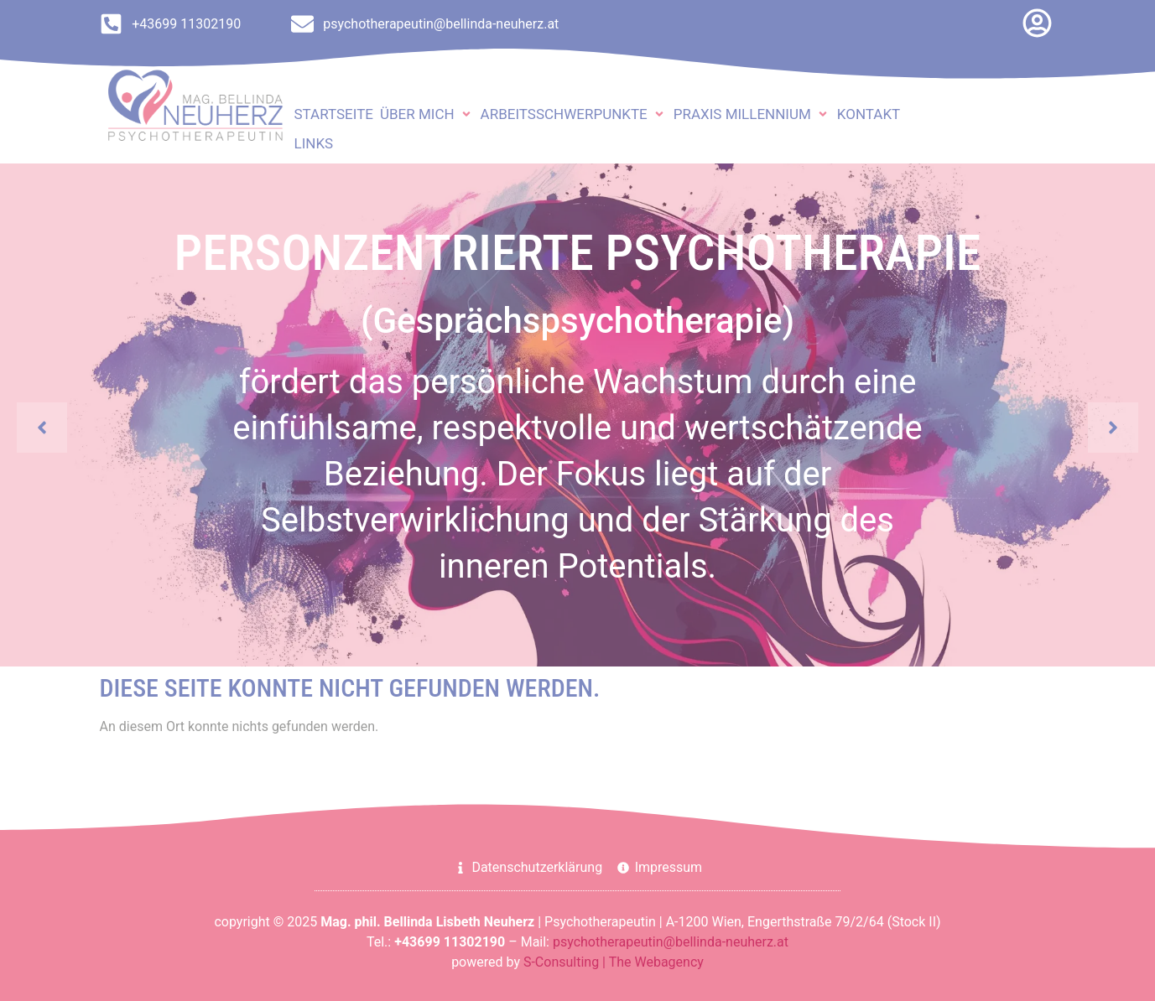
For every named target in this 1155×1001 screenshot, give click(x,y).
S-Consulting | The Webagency (613, 962)
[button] (427, 115)
